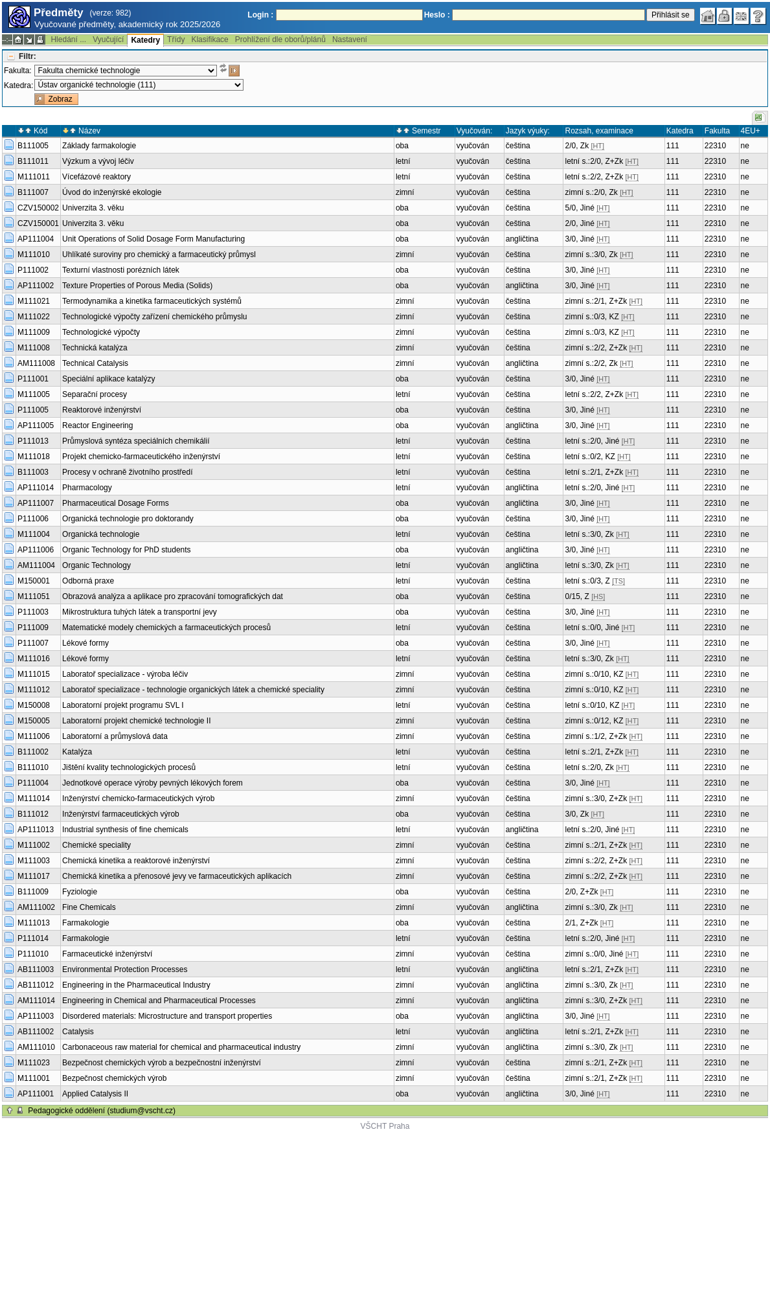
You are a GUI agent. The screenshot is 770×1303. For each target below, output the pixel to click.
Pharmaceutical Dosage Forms (115, 503)
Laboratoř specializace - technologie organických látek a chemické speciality (193, 689)
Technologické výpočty (101, 332)
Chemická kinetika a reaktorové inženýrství (136, 860)
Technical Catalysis (95, 363)
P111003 (33, 612)
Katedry (145, 40)
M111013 (33, 922)
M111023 (33, 1062)
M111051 (33, 596)
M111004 (33, 534)
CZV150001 (38, 223)
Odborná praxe (88, 580)
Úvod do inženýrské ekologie (111, 192)
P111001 (33, 378)
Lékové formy (85, 643)
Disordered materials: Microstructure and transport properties (167, 1016)
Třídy (176, 39)
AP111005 (35, 425)
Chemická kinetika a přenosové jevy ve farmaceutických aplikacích (176, 876)
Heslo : (437, 14)
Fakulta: (18, 70)
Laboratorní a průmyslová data (115, 736)
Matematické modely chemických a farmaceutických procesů (166, 627)
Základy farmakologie (99, 145)
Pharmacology (87, 487)
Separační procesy (94, 394)
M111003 (33, 860)
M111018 (33, 456)
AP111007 (35, 503)
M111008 (33, 347)
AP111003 (35, 1016)
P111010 (33, 953)
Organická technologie (100, 534)
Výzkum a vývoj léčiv (98, 161)
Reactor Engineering (97, 425)
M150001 (33, 580)
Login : (260, 14)
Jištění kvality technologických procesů (129, 767)
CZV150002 (38, 207)
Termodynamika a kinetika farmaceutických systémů (152, 301)
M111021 (33, 301)
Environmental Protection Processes (124, 969)
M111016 (33, 658)
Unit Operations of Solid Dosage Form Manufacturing (153, 239)
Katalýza (77, 751)
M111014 (33, 798)
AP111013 (35, 829)
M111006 (33, 736)
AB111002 (35, 1031)
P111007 (33, 643)
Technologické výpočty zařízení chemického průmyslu (154, 316)
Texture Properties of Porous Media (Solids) (137, 285)
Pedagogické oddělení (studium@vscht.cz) (102, 1110)
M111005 (33, 394)
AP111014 (35, 487)
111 (672, 145)
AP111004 (35, 239)
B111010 (33, 767)
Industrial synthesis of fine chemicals (125, 829)
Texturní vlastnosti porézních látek (120, 270)
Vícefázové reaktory (96, 176)
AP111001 (35, 1093)
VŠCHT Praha (385, 1126)
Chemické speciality (96, 845)
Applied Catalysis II (95, 1093)
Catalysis (78, 1031)
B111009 (33, 891)
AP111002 (35, 285)
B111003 (33, 472)
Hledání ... (68, 39)
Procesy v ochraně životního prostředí (127, 472)
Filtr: (27, 56)
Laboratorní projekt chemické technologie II (136, 720)
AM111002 (36, 907)
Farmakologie (85, 922)
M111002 (33, 845)
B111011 (33, 161)
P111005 (33, 409)
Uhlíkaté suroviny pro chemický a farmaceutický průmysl (159, 254)
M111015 (33, 674)
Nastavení (349, 39)
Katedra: (18, 85)
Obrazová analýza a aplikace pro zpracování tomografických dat (172, 596)
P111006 (33, 518)
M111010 (33, 254)
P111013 (33, 441)
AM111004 (36, 565)
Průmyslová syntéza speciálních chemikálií (135, 441)
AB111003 (35, 969)
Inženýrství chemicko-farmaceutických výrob (138, 798)
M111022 (33, 316)
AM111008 (36, 363)
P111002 (33, 270)
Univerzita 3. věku (93, 207)
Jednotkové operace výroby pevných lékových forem (152, 782)
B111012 (33, 814)
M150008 (33, 705)
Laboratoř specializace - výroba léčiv (125, 674)
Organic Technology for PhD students (126, 549)
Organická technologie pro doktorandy (128, 518)
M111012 (33, 689)
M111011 (33, 176)
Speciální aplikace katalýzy (108, 378)
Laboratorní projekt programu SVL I (123, 705)
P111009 (33, 627)
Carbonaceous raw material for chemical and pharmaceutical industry (181, 1047)
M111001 (33, 1078)
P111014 (33, 938)
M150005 (33, 720)
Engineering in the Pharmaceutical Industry (136, 985)
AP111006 (35, 549)
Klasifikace (209, 39)
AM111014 (36, 1000)
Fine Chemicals (89, 907)
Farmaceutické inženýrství (107, 953)
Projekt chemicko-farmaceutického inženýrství (141, 456)
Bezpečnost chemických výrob (114, 1078)
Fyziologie (79, 891)
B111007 (33, 192)
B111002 (33, 751)
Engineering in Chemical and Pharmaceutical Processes (159, 1000)
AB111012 (35, 985)
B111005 (33, 145)
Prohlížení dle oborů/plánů (280, 39)
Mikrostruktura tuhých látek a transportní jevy (139, 612)
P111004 (33, 782)
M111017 (33, 876)
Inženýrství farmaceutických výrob (120, 814)
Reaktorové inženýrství (101, 409)
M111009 (33, 332)
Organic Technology (96, 565)
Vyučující (108, 39)
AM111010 (36, 1047)
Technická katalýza (95, 347)
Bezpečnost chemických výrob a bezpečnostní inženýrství (161, 1062)
